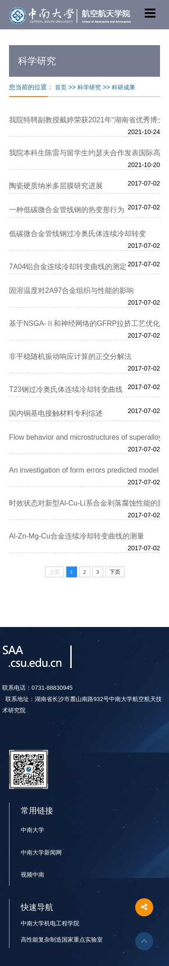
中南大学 (32, 830)
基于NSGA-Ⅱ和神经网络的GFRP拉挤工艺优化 (84, 323)
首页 (61, 87)
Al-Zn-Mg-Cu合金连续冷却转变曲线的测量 (76, 536)
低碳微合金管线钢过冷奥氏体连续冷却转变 (77, 233)
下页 (115, 572)
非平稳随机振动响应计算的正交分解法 (70, 356)
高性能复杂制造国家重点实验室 (62, 939)
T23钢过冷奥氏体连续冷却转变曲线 (66, 389)
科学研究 (89, 87)
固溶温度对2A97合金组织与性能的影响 (71, 290)
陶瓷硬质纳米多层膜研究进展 (56, 186)
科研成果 (123, 87)
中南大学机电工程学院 (50, 923)
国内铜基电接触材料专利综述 (56, 413)
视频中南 (32, 874)
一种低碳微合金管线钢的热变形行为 (66, 210)
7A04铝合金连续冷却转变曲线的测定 (68, 266)
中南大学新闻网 (41, 852)
